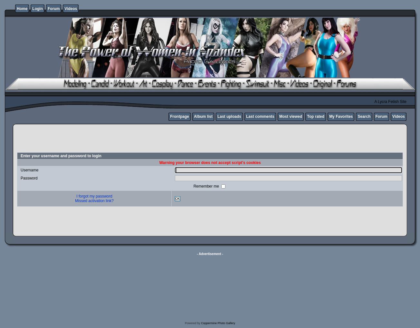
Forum (54, 8)
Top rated (315, 116)
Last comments (260, 116)
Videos (70, 8)
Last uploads (229, 116)
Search (364, 116)
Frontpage (179, 116)
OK (177, 198)
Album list (203, 116)
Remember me (207, 186)
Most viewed (290, 116)
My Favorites (341, 116)
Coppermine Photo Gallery (218, 323)
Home (22, 8)
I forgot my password (94, 196)
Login (37, 8)
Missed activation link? (94, 201)
